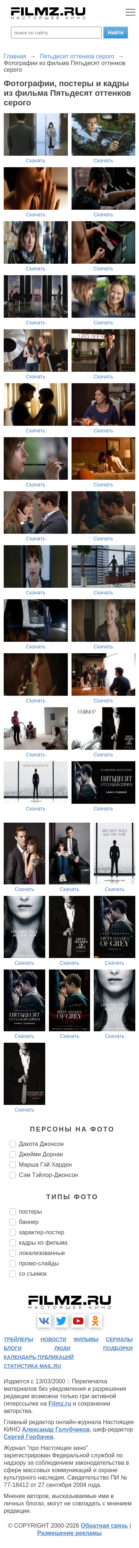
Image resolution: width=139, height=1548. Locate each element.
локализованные (42, 1253)
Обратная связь (104, 1525)
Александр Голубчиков (56, 1429)
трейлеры (18, 1339)
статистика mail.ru (32, 1366)
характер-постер (41, 1232)
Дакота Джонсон (41, 1144)
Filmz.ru (60, 1403)
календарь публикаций (39, 1357)
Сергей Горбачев (28, 1437)
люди (62, 1348)
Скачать (36, 160)
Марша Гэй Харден (45, 1164)
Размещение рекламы (69, 1533)
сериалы (119, 1339)
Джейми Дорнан (41, 1154)
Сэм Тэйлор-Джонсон (48, 1175)
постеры (30, 1211)
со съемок (33, 1274)
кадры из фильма (43, 1243)
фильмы (86, 1339)
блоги (12, 1348)
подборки (118, 1348)
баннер (29, 1222)
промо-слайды (39, 1263)
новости (53, 1339)
